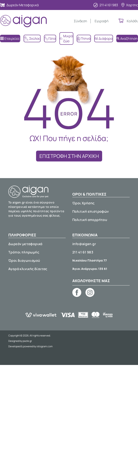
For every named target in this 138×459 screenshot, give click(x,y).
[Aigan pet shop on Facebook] (76, 292)
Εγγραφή (102, 21)
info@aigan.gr (84, 244)
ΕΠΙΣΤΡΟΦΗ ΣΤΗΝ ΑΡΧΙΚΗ (69, 156)
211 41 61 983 (82, 252)
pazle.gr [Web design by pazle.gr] (27, 341)
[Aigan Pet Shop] (23, 21)
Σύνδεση (80, 21)
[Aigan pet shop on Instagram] (89, 292)
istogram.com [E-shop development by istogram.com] (45, 346)
